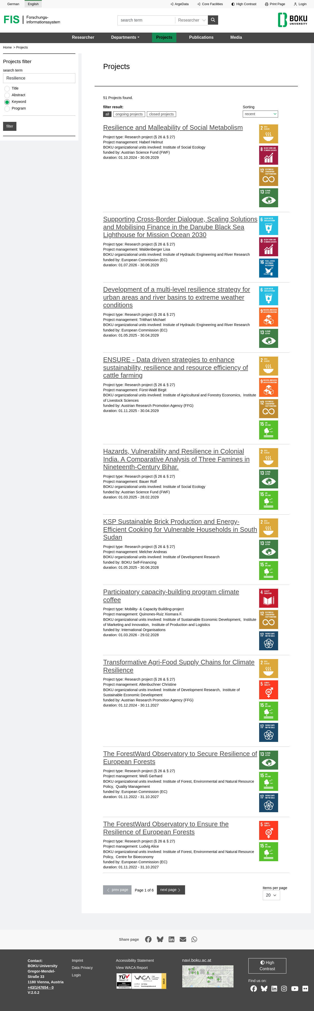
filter (9, 126)
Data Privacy (82, 968)
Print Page (275, 4)
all (108, 113)
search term (13, 70)
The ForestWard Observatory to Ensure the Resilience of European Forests (166, 828)
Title (15, 88)
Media (236, 37)
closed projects (161, 113)
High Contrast (243, 4)
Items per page (275, 893)
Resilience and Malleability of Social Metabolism (173, 127)
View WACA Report (132, 968)
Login (300, 4)
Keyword (19, 102)
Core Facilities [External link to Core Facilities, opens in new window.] (210, 4)
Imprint (77, 960)
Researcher (83, 37)
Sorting (260, 111)
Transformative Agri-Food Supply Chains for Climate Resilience (179, 666)
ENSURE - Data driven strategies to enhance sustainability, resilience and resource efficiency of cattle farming (175, 367)
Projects (164, 37)
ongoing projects (129, 113)
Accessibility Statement (135, 960)
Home (7, 47)
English (33, 4)
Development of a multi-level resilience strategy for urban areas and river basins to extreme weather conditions (176, 297)
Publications (201, 37)
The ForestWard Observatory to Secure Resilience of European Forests (180, 757)
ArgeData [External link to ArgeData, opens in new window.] (179, 4)
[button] (125, 37)
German (13, 4)
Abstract (18, 95)
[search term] (146, 20)
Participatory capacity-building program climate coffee (171, 595)
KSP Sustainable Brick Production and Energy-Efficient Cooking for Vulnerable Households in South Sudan (180, 529)
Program (19, 108)
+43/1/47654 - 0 (41, 987)
